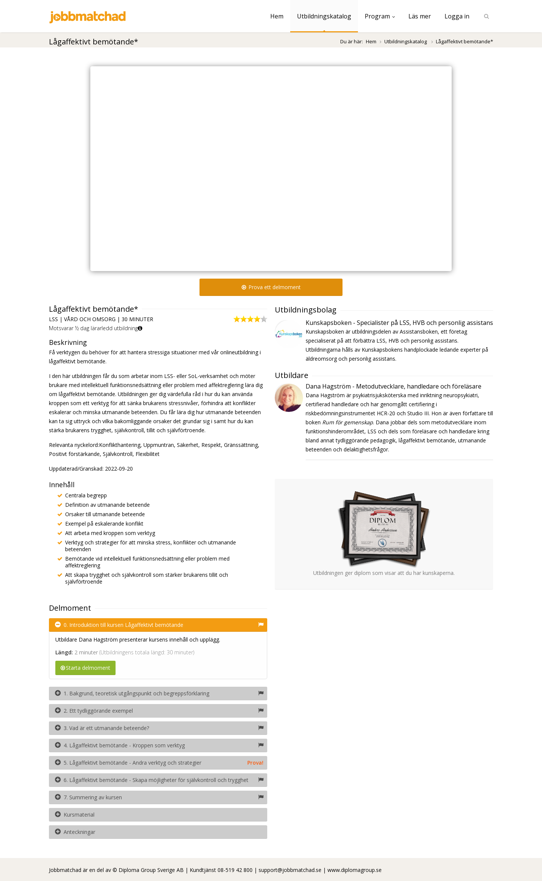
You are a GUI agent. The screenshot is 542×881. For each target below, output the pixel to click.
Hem (276, 16)
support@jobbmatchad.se (290, 869)
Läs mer (419, 16)
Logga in (457, 16)
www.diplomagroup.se (354, 869)
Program (380, 16)
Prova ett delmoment (271, 287)
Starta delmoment (85, 667)
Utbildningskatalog (324, 16)
